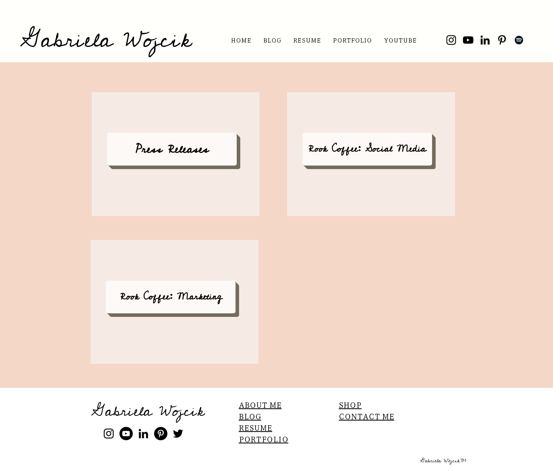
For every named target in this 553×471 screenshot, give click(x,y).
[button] (307, 40)
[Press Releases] (172, 149)
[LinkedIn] (485, 40)
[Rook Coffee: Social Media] (367, 149)
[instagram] (108, 433)
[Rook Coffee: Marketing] (171, 297)
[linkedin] (143, 433)
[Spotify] (518, 40)
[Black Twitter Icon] (178, 433)
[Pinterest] (501, 40)
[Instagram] (451, 40)
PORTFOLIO (263, 439)
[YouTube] (468, 40)
